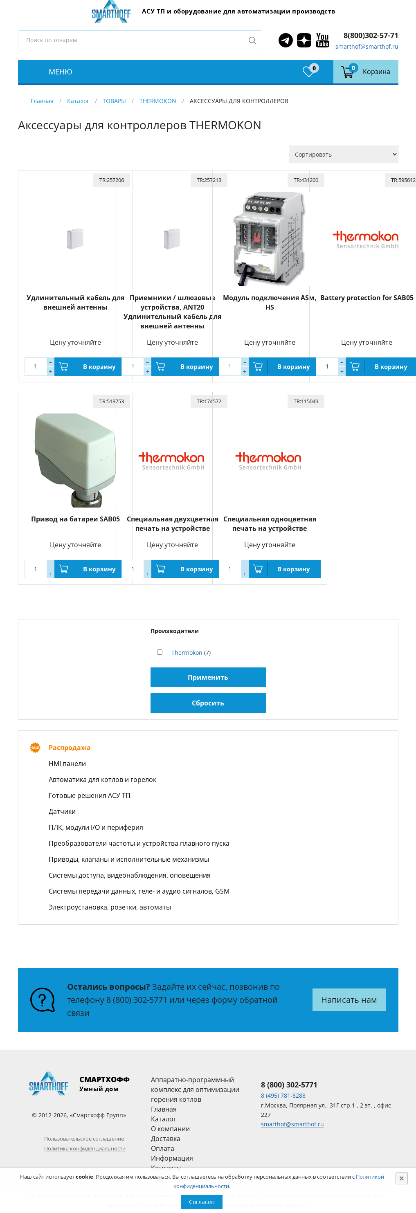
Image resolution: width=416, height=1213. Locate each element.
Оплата (162, 1145)
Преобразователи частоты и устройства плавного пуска (139, 840)
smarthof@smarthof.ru (366, 46)
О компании (170, 1126)
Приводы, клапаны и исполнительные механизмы (129, 856)
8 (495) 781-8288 (283, 1093)
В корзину (103, 365)
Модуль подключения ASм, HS (274, 296)
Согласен (202, 1202)
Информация (172, 1155)
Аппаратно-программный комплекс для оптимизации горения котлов (195, 1087)
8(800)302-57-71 (371, 35)
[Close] (402, 1178)
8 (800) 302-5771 (136, 997)
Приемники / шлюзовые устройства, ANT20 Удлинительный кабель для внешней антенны (176, 310)
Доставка (165, 1136)
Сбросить (208, 700)
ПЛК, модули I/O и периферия (96, 824)
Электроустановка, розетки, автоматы (110, 904)
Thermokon (186, 650)
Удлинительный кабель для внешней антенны (79, 301)
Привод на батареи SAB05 (79, 516)
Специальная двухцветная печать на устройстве (176, 521)
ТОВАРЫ (114, 101)
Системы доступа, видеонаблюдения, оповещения (130, 872)
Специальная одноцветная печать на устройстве (273, 521)
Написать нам (349, 997)
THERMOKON (157, 101)
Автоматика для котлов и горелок (102, 777)
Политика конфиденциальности (85, 1146)
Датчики (62, 808)
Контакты (166, 1165)
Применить (208, 674)
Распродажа (70, 745)
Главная (42, 101)
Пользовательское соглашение (84, 1136)
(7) (191, 650)
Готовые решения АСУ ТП (89, 792)
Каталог (78, 101)
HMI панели (67, 761)
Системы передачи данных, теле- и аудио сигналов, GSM (139, 888)
